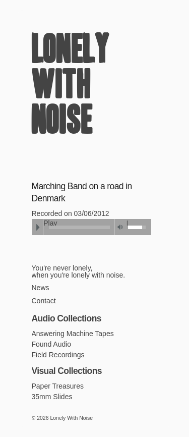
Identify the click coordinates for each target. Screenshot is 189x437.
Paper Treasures (58, 386)
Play (38, 227)
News (40, 288)
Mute (120, 227)
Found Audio (52, 344)
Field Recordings (58, 355)
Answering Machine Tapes (73, 334)
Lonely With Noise (70, 87)
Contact (44, 301)
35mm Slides (52, 397)
